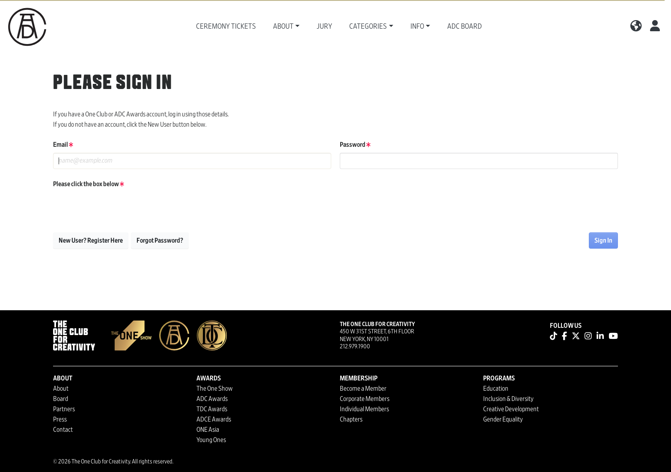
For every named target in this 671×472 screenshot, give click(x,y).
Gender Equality (503, 419)
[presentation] (118, 209)
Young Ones (211, 439)
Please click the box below (88, 184)
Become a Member (363, 388)
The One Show (214, 388)
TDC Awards (211, 409)
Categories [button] (368, 26)
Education (495, 388)
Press (60, 419)
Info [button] (417, 26)
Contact (63, 429)
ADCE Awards (213, 419)
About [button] (283, 26)
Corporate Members (364, 398)
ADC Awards (212, 398)
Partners (64, 409)
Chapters (351, 419)
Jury (324, 26)
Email (63, 144)
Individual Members (364, 409)
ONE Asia (207, 429)
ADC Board (464, 26)
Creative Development (511, 409)
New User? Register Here (91, 240)
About (60, 388)
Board (60, 398)
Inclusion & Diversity (508, 398)
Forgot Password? (160, 240)
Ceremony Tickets (226, 26)
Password (355, 144)
